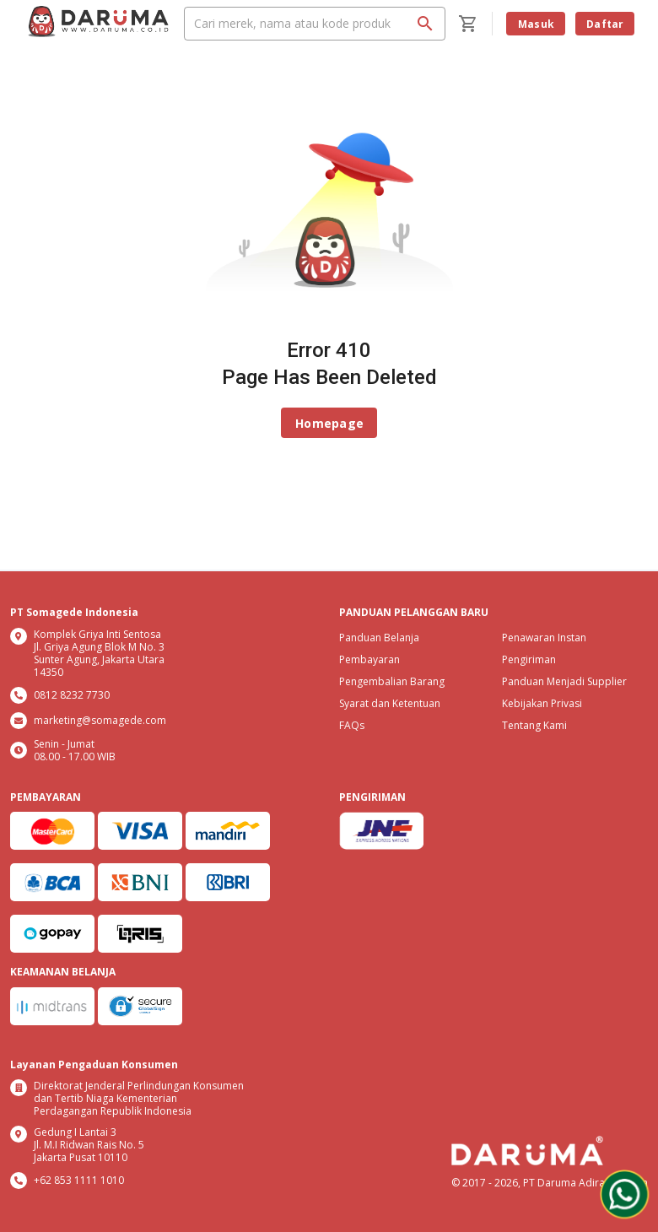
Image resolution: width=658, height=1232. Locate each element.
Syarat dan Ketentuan (389, 703)
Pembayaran (369, 659)
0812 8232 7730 (72, 695)
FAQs (351, 725)
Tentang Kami (534, 725)
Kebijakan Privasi (542, 703)
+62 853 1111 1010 (79, 1180)
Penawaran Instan (544, 637)
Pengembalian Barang (392, 681)
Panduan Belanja (379, 637)
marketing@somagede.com (100, 720)
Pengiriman (529, 659)
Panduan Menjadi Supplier (564, 681)
